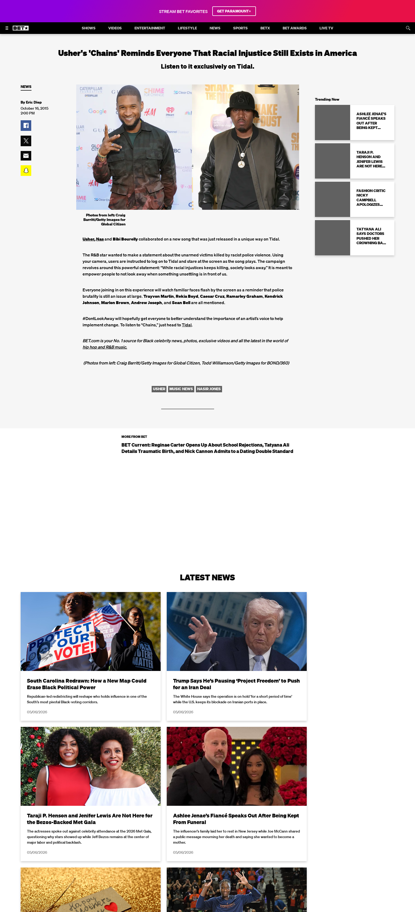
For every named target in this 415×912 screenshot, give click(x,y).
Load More (207, 855)
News (26, 86)
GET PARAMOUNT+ (234, 11)
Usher (88, 239)
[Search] (408, 28)
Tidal (187, 324)
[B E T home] (21, 30)
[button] (26, 125)
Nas (100, 239)
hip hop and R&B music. (105, 347)
